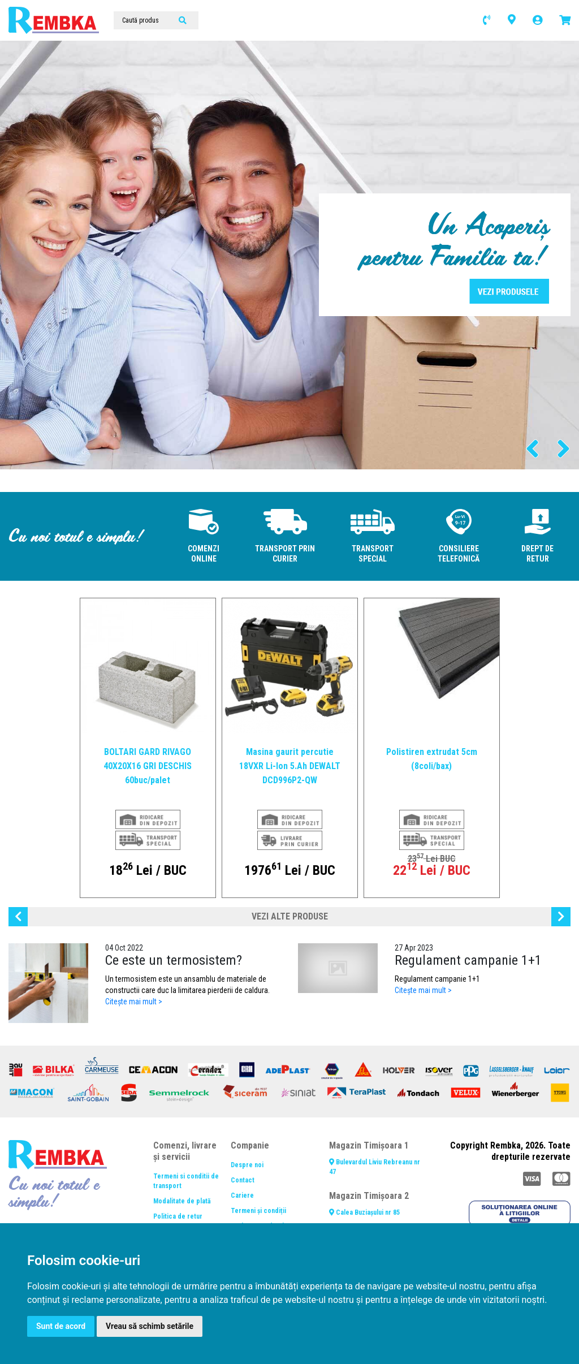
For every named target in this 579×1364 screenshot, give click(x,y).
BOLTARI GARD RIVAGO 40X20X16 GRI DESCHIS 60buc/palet (147, 765)
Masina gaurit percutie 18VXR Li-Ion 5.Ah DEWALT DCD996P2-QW (289, 765)
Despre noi (247, 1165)
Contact (242, 1180)
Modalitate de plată (182, 1201)
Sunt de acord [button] (60, 1326)
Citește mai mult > (133, 1001)
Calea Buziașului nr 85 (364, 1212)
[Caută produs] (156, 20)
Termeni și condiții (258, 1211)
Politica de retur (177, 1216)
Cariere (242, 1195)
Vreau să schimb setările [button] (149, 1326)
